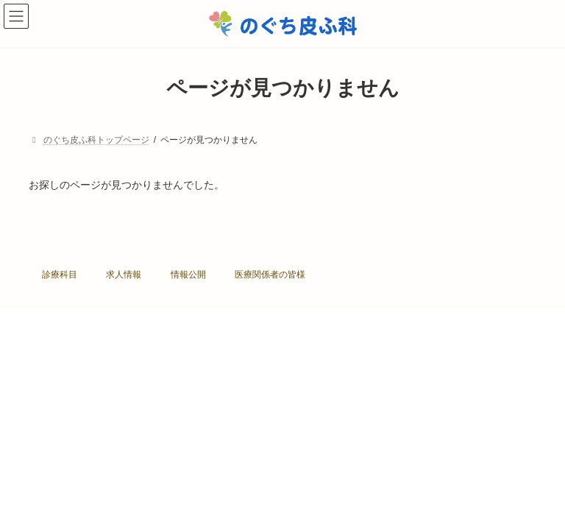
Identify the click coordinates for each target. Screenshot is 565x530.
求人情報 (123, 274)
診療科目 (59, 274)
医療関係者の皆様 (270, 274)
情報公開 (188, 274)
